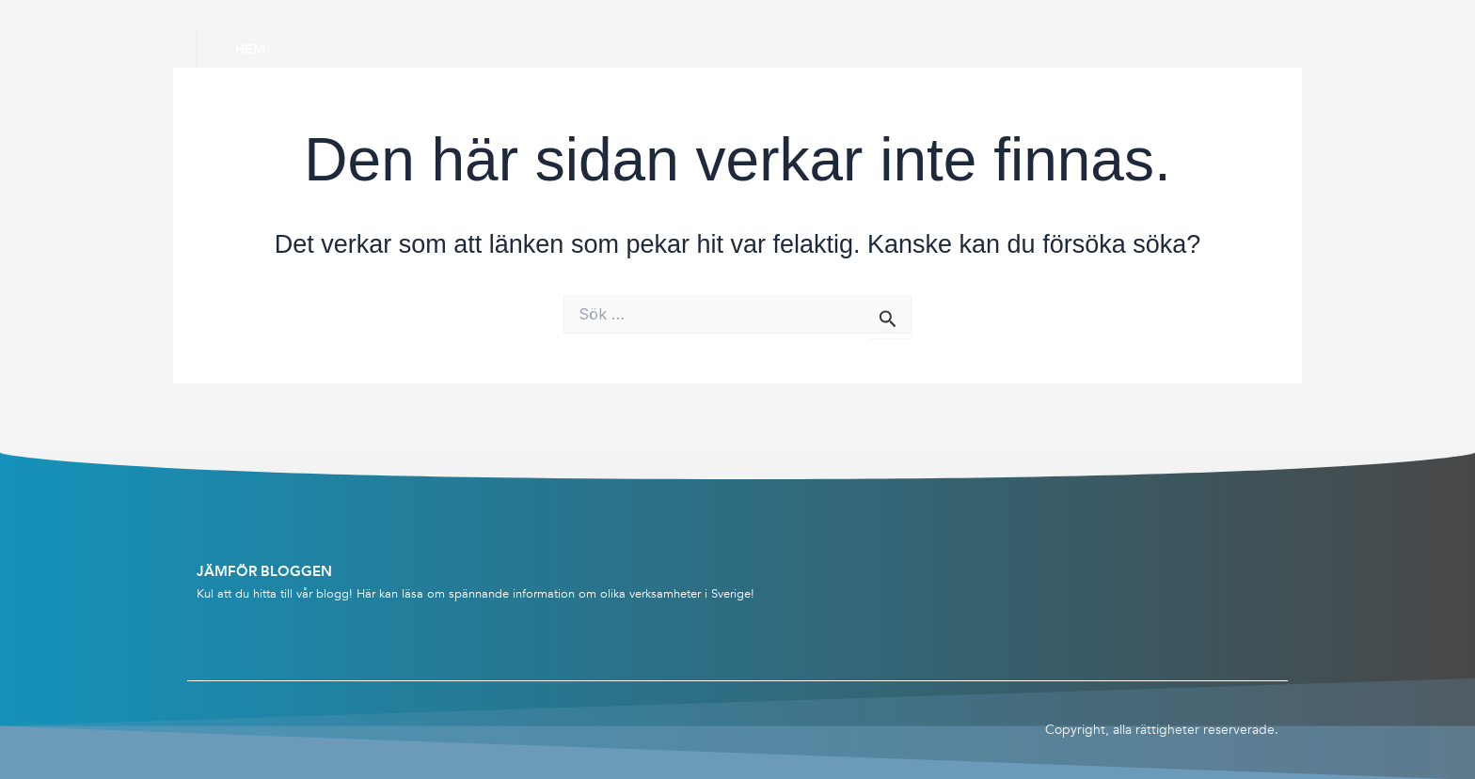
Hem (250, 49)
